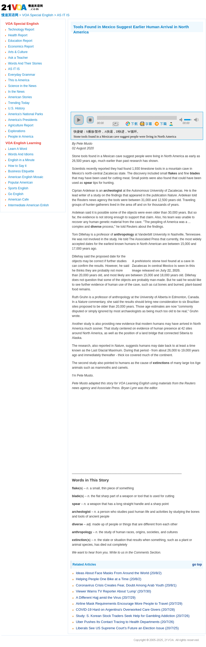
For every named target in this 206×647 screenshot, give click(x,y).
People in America (20, 136)
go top (197, 564)
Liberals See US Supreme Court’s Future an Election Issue (120, 628)
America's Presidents (22, 120)
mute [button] (181, 120)
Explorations (16, 131)
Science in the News (22, 86)
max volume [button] (196, 120)
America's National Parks (25, 114)
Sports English (18, 188)
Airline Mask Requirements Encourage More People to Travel (122, 603)
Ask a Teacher (18, 58)
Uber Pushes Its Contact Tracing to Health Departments (118, 622)
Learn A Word (17, 149)
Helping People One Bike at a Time (102, 579)
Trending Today (18, 103)
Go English (15, 194)
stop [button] (90, 119)
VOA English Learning (23, 143)
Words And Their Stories (25, 63)
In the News (16, 91)
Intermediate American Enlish (28, 205)
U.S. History (16, 108)
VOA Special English (37, 15)
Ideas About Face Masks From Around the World (112, 573)
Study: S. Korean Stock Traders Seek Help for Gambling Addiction (125, 616)
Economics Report (21, 46)
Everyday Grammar (21, 75)
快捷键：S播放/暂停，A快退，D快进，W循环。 (107, 131)
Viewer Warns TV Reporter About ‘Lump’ (106, 591)
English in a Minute (21, 160)
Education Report (20, 41)
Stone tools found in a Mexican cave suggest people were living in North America (125, 136)
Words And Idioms (20, 154)
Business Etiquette (21, 171)
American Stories (20, 97)
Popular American (20, 182)
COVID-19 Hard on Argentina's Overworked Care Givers (118, 609)
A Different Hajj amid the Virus (98, 597)
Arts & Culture (18, 52)
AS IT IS (63, 15)
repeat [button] (116, 124)
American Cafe (18, 199)
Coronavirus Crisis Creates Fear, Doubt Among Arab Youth (120, 585)
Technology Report (21, 29)
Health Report (17, 35)
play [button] (79, 120)
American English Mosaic (25, 177)
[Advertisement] (114, 71)
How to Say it (17, 166)
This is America (18, 80)
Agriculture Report (20, 125)
